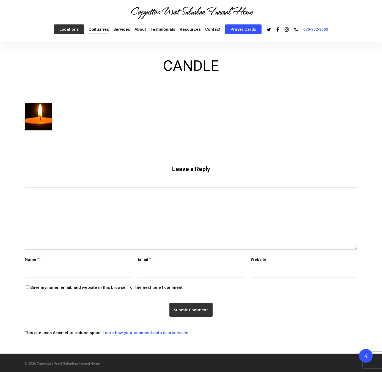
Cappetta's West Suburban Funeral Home (191, 11)
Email (144, 259)
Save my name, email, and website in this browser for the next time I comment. (107, 287)
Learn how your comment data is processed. (146, 332)
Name (32, 259)
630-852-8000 (315, 29)
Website (258, 259)
